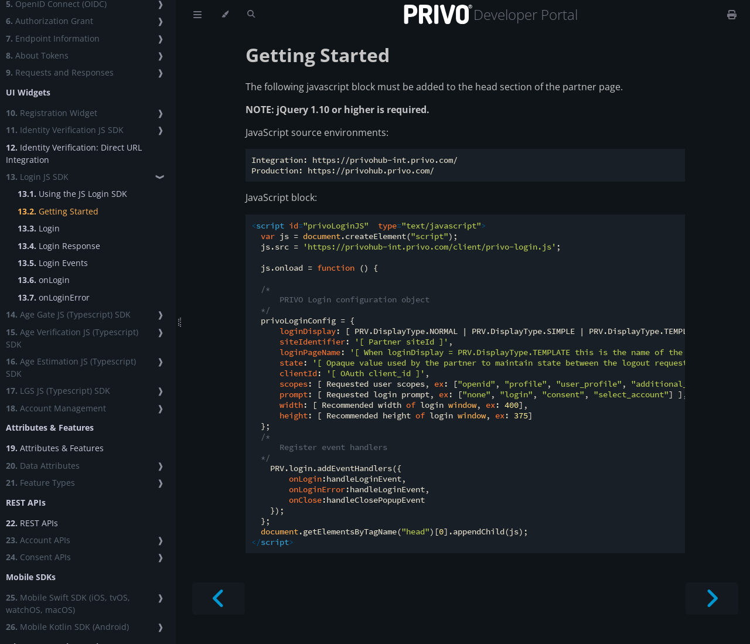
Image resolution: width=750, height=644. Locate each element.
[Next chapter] (712, 598)
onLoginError (54, 297)
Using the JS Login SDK (72, 193)
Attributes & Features (55, 448)
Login (39, 228)
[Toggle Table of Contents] (197, 14)
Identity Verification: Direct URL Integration (74, 153)
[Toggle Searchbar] (251, 14)
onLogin (44, 279)
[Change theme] (225, 14)
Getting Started (58, 211)
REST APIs (32, 523)
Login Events (53, 262)
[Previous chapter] (218, 598)
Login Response (59, 245)
